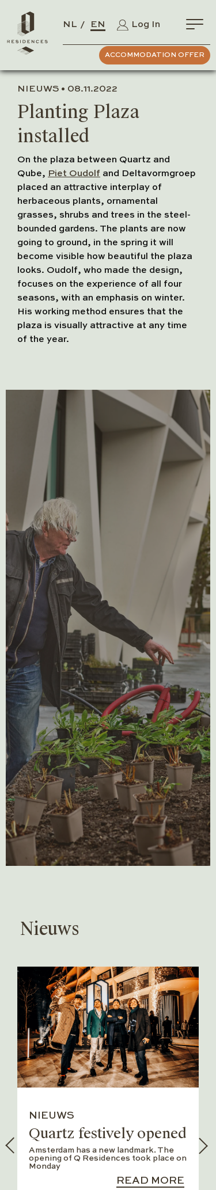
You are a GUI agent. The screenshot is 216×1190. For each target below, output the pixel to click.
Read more (150, 1181)
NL (70, 24)
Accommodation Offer (154, 55)
